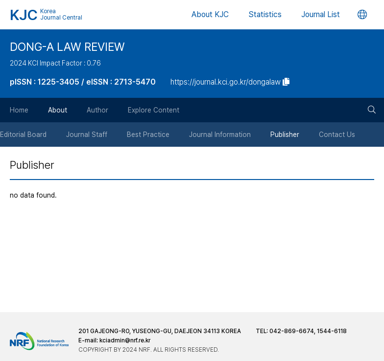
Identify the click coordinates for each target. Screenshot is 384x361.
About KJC (210, 14)
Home (19, 110)
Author (97, 110)
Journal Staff (86, 134)
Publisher (284, 134)
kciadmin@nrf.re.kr (124, 340)
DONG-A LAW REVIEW (67, 47)
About (57, 110)
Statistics (265, 14)
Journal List (320, 14)
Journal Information (220, 134)
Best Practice (148, 134)
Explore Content (153, 110)
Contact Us (337, 134)
